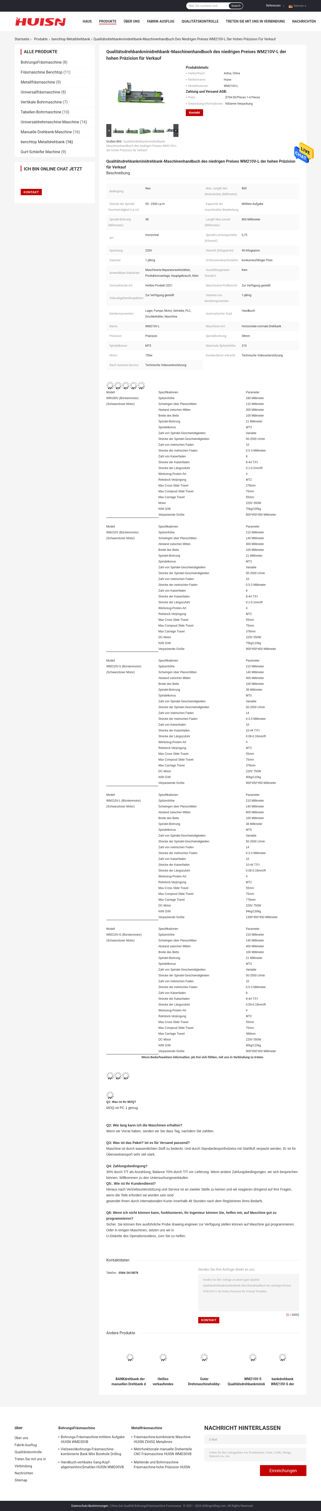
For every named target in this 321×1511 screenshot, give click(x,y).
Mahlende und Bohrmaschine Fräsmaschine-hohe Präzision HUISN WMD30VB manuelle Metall (162, 1465)
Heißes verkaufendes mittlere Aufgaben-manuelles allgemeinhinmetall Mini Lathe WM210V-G (163, 1381)
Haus (87, 21)
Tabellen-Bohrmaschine (41, 112)
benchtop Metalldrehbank (71, 39)
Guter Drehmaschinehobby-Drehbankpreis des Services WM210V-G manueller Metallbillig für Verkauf (204, 1381)
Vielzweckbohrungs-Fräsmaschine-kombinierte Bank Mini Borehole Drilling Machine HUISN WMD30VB (91, 1452)
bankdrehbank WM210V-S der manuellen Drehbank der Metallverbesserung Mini (282, 1381)
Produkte (107, 21)
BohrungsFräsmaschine (41, 62)
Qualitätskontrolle (200, 21)
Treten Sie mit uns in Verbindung (255, 21)
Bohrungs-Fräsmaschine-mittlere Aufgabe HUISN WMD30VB (93, 1439)
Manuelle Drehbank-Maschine (46, 132)
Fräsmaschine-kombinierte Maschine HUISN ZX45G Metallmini (162, 1439)
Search (236, 6)
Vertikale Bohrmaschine (41, 102)
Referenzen (273, 5)
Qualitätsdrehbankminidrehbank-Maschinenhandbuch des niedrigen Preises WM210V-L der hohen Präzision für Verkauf (141, 146)
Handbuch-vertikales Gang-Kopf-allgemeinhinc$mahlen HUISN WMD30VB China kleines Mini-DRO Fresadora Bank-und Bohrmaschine (92, 1465)
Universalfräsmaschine (40, 92)
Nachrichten (304, 21)
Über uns (132, 21)
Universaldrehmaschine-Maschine (50, 122)
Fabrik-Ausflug (160, 21)
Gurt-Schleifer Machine (40, 152)
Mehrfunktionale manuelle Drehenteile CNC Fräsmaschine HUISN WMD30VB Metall (163, 1452)
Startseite (22, 39)
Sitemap (21, 1480)
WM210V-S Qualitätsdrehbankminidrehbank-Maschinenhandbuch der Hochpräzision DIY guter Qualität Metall (253, 1381)
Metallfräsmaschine (38, 82)
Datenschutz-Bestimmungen (89, 1506)
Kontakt (194, 112)
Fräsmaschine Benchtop (41, 72)
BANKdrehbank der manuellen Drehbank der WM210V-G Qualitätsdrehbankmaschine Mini (130, 1381)
